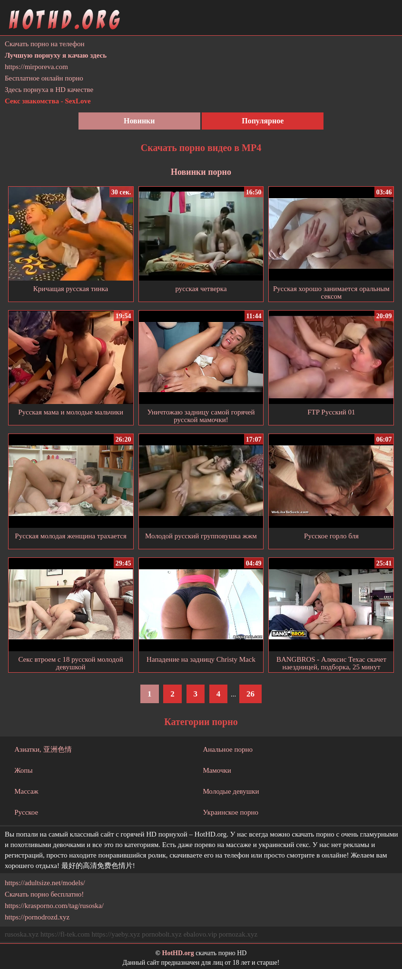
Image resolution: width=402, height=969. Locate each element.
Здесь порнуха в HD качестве (49, 89)
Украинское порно (230, 812)
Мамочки (217, 770)
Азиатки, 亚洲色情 (42, 749)
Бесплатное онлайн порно (44, 78)
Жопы (23, 770)
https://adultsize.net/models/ (45, 883)
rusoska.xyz (22, 934)
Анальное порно (228, 749)
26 (250, 693)
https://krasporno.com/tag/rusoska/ (54, 905)
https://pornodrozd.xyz (37, 917)
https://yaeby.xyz (115, 934)
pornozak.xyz (238, 934)
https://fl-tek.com (65, 934)
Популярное (263, 121)
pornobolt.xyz (162, 934)
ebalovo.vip (200, 934)
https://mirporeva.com (36, 67)
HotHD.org (178, 953)
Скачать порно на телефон (45, 44)
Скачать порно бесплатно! (44, 894)
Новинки (139, 121)
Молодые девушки (231, 791)
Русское (26, 812)
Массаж (26, 791)
